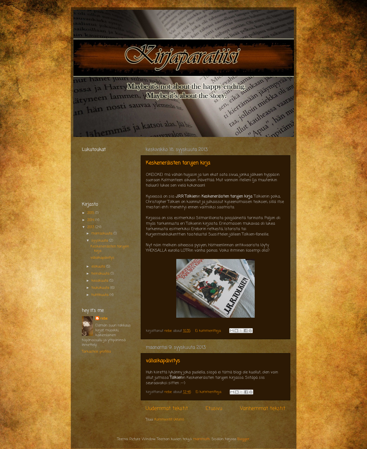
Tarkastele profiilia (96, 351)
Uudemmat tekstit (167, 408)
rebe (104, 318)
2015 (91, 213)
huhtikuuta (100, 295)
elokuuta (98, 266)
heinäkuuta (101, 273)
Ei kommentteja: (208, 331)
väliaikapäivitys (163, 361)
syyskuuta (100, 240)
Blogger (243, 439)
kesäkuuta (100, 280)
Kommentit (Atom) (169, 419)
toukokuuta (100, 288)
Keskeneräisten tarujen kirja (178, 163)
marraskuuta (102, 233)
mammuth (201, 439)
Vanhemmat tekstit (262, 408)
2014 (91, 220)
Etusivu (214, 408)
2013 (91, 227)
